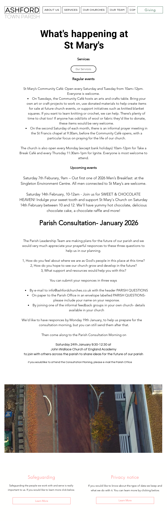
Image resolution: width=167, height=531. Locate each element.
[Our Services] (83, 69)
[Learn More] (42, 500)
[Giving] (150, 9)
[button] (94, 9)
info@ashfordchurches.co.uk (70, 290)
